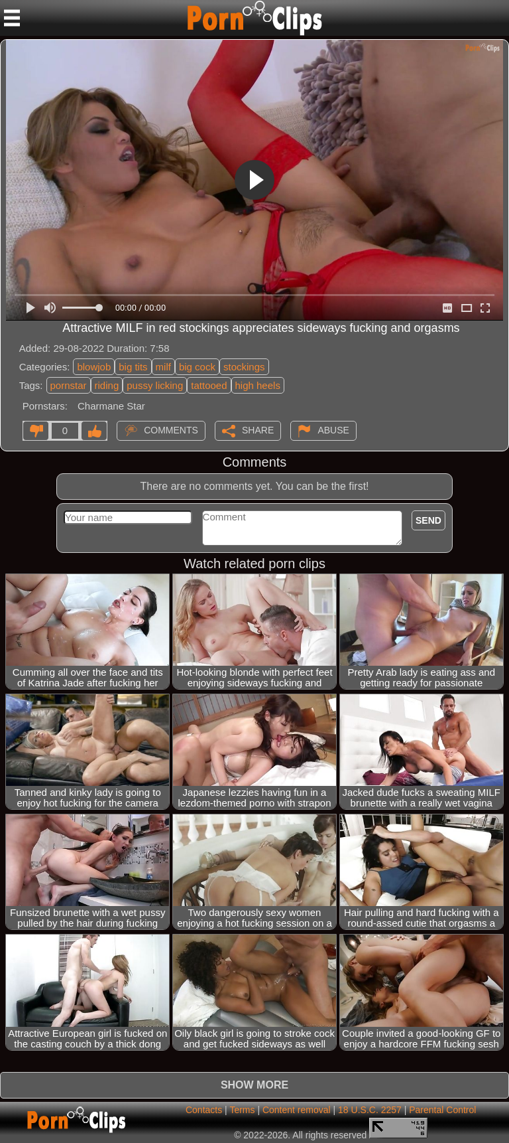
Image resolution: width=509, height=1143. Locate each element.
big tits (133, 366)
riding (107, 385)
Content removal (296, 1110)
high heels (257, 385)
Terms (241, 1110)
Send (428, 520)
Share (258, 429)
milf (163, 366)
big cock (197, 366)
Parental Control (442, 1110)
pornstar (68, 385)
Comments (171, 429)
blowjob (94, 366)
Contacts (204, 1110)
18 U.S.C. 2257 (370, 1110)
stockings (244, 366)
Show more (254, 1085)
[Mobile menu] (12, 18)
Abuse (333, 429)
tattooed (209, 385)
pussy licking (155, 385)
